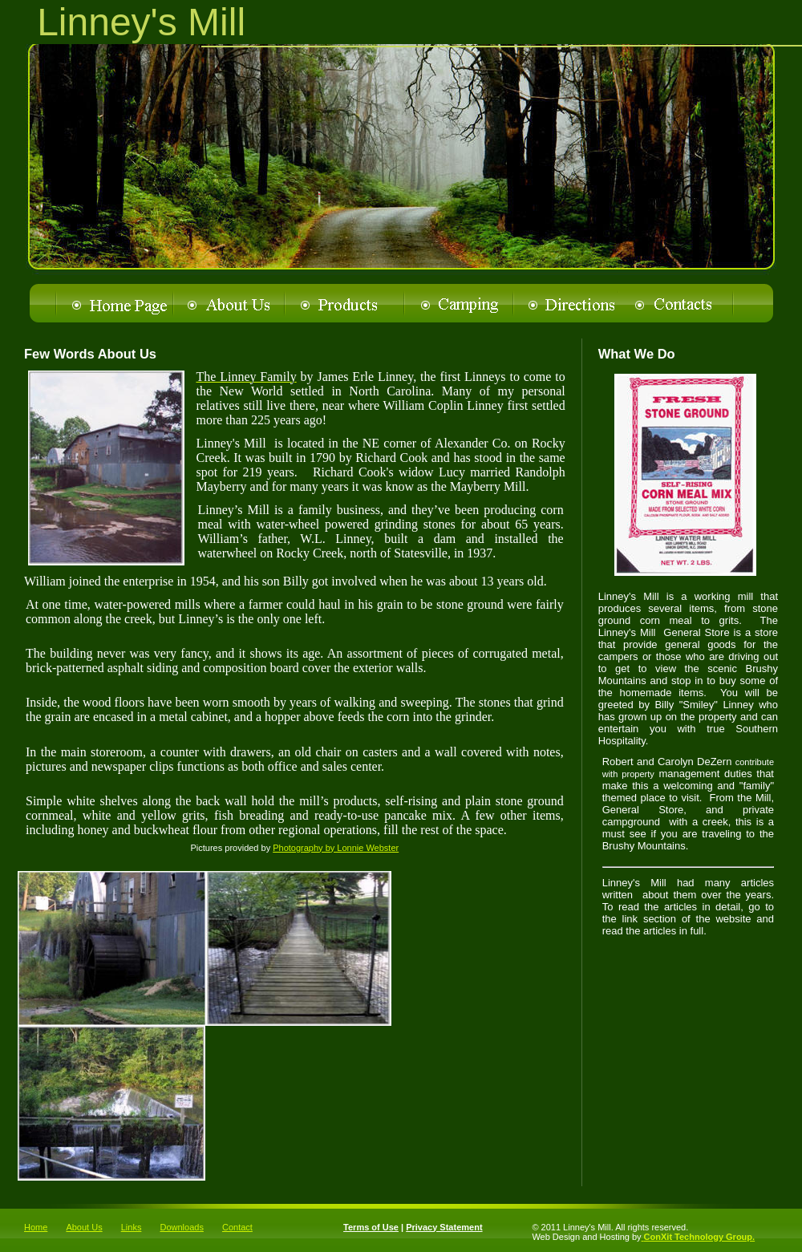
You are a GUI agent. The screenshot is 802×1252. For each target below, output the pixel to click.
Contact (237, 1227)
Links (131, 1227)
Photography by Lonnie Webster (336, 848)
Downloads (181, 1227)
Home (35, 1227)
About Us (84, 1227)
